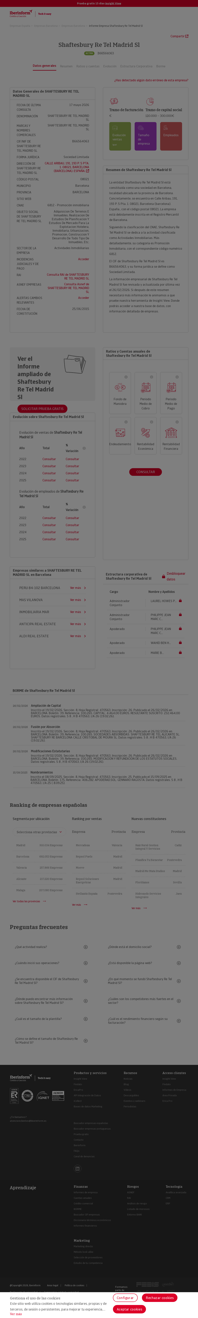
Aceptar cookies (129, 1309)
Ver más (16, 1314)
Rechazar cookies (160, 1298)
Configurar (125, 1298)
